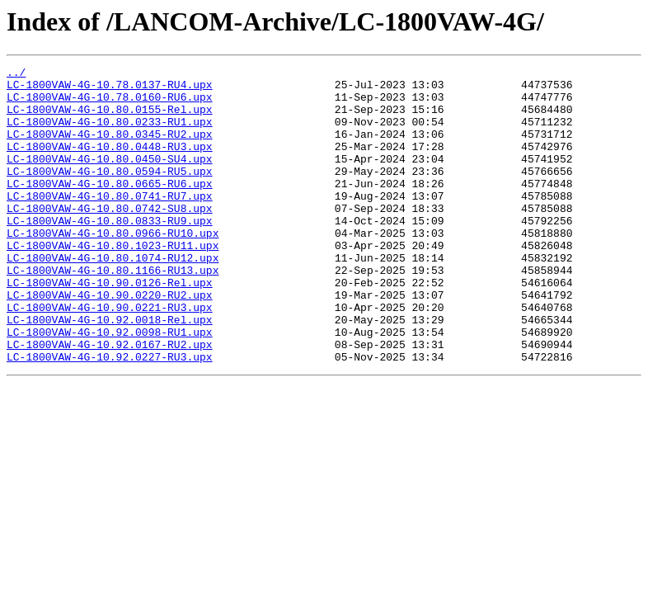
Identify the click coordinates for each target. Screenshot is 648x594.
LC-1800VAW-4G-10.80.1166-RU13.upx (112, 311)
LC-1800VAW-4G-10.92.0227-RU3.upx (110, 415)
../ (16, 74)
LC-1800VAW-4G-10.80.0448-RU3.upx (110, 163)
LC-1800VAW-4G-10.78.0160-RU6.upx (110, 104)
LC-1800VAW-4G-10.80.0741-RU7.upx (110, 222)
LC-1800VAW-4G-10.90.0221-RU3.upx (110, 356)
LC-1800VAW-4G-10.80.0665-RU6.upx (110, 207)
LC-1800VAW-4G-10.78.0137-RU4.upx (110, 89)
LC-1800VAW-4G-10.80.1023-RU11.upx (112, 282)
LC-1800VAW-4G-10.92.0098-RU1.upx (110, 386)
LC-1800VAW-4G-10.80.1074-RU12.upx (112, 297)
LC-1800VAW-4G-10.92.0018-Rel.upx (110, 371)
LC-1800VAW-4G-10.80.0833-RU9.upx (110, 252)
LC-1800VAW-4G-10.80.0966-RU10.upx (112, 267)
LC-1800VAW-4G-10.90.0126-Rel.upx (110, 326)
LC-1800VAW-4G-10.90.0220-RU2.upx (110, 341)
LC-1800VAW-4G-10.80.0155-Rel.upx (110, 118)
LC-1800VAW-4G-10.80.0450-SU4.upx (110, 178)
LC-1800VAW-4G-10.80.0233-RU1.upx (110, 133)
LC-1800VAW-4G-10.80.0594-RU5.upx (110, 193)
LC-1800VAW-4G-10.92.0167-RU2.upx (110, 401)
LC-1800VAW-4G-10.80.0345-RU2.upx (110, 148)
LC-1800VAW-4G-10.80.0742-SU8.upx (110, 237)
